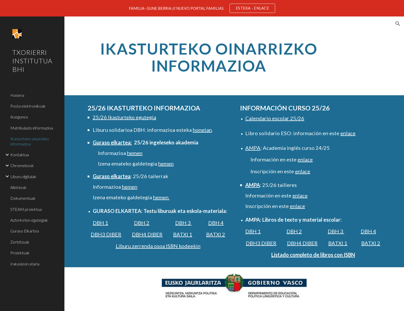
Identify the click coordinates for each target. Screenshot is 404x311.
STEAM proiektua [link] (26, 209)
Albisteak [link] (18, 187)
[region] (202, 8)
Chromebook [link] (22, 165)
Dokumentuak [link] (23, 198)
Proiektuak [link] (20, 252)
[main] (209, 59)
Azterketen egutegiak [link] (29, 220)
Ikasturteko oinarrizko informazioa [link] (29, 141)
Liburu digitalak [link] (23, 176)
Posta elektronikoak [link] (28, 105)
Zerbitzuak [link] (19, 241)
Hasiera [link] (17, 95)
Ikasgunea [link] (19, 116)
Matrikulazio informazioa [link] (31, 127)
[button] (398, 24)
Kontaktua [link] (19, 154)
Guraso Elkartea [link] (24, 230)
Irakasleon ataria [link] (24, 263)
